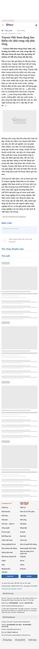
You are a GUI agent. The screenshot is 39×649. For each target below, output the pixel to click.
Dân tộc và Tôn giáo (27, 511)
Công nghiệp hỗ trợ (9, 544)
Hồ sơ (22, 561)
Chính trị (5, 507)
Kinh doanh (6, 511)
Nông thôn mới (7, 552)
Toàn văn (23, 540)
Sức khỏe (23, 524)
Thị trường (21, 30)
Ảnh (3, 565)
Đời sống (23, 520)
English (23, 556)
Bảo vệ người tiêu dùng (28, 544)
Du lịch (22, 532)
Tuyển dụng (32, 640)
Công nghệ (8, 30)
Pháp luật (23, 528)
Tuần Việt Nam (7, 540)
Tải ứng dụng (7, 640)
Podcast (23, 569)
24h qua (4, 572)
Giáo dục (23, 516)
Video (22, 565)
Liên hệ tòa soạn (8, 593)
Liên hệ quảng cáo (9, 617)
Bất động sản (6, 536)
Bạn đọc (23, 536)
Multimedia (6, 569)
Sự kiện (29, 576)
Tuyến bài (10, 576)
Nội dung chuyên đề (9, 556)
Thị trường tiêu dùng (9, 548)
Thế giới (5, 520)
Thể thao (5, 516)
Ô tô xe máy (6, 532)
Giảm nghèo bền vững (28, 548)
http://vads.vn (12, 632)
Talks (4, 561)
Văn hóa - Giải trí (8, 524)
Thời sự (22, 507)
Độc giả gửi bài (20, 640)
